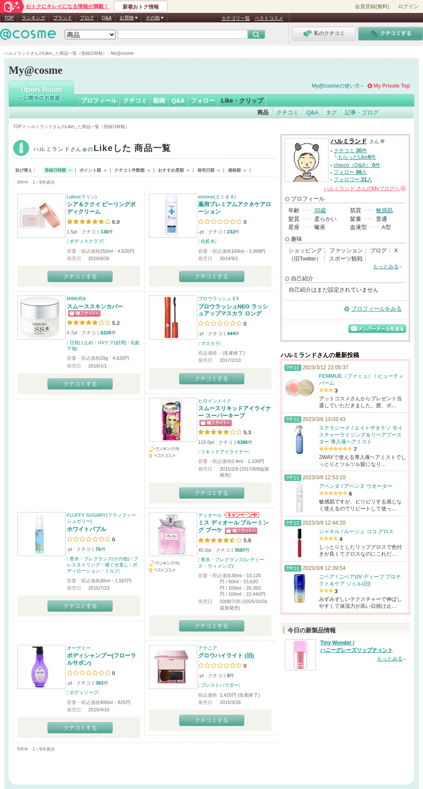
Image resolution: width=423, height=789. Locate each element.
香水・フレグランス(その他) (99, 558)
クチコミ (135, 100)
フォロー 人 (350, 172)
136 (104, 231)
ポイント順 (90, 170)
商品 (262, 112)
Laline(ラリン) (82, 196)
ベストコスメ (269, 18)
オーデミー (79, 648)
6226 (106, 332)
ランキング (33, 17)
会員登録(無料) (372, 6)
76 (98, 549)
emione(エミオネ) (217, 196)
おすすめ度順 (171, 170)
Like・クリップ (242, 100)
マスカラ (210, 343)
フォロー (203, 100)
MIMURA (76, 298)
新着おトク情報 (141, 7)
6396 (242, 442)
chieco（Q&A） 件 (357, 165)
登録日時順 (55, 170)
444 (231, 333)
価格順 (234, 170)
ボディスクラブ (86, 241)
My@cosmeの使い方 (336, 86)
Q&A (107, 17)
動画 (159, 100)
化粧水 (208, 241)
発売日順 (206, 170)
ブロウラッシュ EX (218, 298)
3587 (240, 550)
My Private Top (392, 86)
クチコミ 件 (350, 151)
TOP (9, 17)
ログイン (408, 6)
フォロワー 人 (353, 179)
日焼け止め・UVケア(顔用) (98, 342)
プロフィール (99, 100)
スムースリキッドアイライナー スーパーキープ (234, 412)
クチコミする (80, 276)
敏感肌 (384, 210)
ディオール (210, 515)
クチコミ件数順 (129, 170)
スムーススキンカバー (95, 306)
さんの (365, 188)
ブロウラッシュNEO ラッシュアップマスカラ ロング (233, 310)
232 (231, 231)
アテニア (207, 648)
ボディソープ (83, 692)
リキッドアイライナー (224, 451)
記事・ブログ (362, 112)
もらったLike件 (357, 157)
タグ (331, 112)
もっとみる (386, 267)
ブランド (62, 17)
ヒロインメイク (214, 400)
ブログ (87, 17)
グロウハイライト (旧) (226, 655)
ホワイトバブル (86, 529)
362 (99, 682)
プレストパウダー (220, 685)
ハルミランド (102, 149)
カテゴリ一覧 (235, 18)
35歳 (320, 210)
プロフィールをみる (376, 308)
